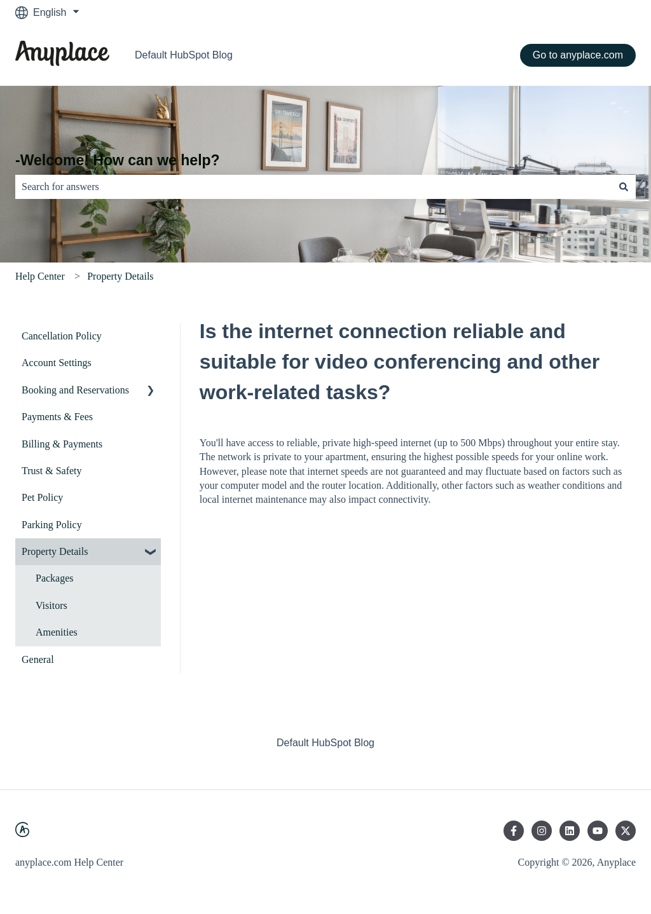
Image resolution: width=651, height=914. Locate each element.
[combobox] (313, 187)
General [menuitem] (38, 659)
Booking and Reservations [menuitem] (75, 390)
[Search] (624, 187)
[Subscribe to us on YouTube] (597, 831)
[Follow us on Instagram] (541, 831)
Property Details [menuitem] (55, 551)
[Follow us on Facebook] (514, 831)
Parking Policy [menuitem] (52, 524)
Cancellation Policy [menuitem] (62, 336)
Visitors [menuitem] (51, 605)
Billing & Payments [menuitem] (62, 444)
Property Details (120, 276)
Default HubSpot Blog (184, 55)
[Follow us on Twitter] (625, 831)
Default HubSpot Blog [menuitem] (325, 742)
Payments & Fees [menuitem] (57, 416)
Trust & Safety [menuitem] (52, 470)
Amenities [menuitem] (57, 632)
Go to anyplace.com (578, 55)
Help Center (40, 276)
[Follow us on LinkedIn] (569, 831)
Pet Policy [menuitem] (42, 497)
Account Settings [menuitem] (57, 362)
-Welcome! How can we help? (117, 160)
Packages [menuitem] (55, 578)
